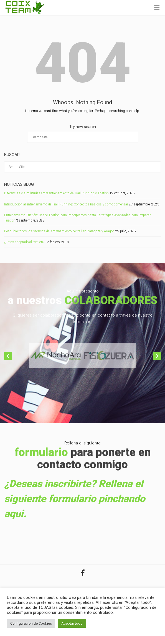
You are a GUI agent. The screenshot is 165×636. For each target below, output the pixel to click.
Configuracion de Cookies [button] (31, 623)
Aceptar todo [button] (72, 623)
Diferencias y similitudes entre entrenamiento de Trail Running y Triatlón (56, 193)
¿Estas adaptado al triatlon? (24, 242)
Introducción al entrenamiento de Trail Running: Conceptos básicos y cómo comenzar (66, 204)
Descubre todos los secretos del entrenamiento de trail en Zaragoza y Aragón (59, 231)
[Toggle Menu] (157, 8)
